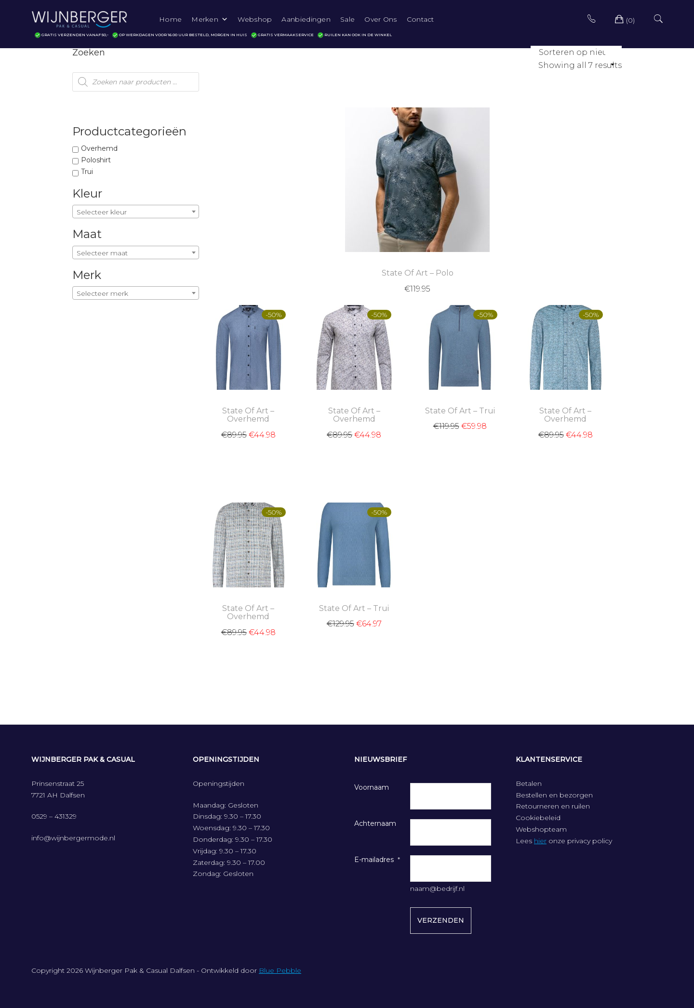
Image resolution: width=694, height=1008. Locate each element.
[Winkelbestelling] (576, 52)
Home (170, 19)
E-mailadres (374, 859)
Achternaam (375, 823)
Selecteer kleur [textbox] (102, 212)
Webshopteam (541, 829)
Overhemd (99, 148)
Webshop (255, 19)
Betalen (529, 783)
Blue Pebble (280, 970)
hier (540, 840)
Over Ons (380, 19)
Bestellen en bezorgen (554, 795)
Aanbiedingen (306, 19)
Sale (347, 19)
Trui (87, 171)
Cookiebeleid (538, 817)
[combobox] (135, 211)
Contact (420, 19)
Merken (209, 19)
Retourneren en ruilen (553, 806)
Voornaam (371, 787)
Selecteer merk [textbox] (102, 293)
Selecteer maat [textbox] (102, 253)
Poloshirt (96, 160)
